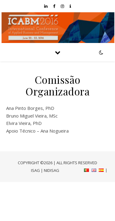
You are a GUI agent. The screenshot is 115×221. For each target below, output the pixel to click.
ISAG (35, 170)
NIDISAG (51, 170)
